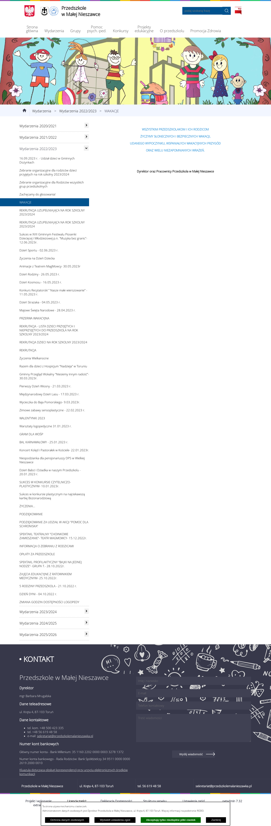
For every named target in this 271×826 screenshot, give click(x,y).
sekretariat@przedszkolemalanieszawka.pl (65, 749)
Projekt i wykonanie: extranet (38, 816)
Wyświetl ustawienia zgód (115, 819)
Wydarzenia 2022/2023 (77, 124)
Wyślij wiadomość (191, 767)
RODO (200, 810)
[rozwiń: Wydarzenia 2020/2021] (86, 138)
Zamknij (216, 819)
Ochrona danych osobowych (67, 819)
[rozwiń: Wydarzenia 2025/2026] (86, 647)
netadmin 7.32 (232, 814)
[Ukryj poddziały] (86, 161)
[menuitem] (32, 28)
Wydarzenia (41, 124)
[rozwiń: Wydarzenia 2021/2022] (86, 149)
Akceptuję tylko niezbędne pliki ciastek (171, 819)
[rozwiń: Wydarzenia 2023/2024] (86, 624)
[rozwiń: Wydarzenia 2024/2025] (86, 635)
